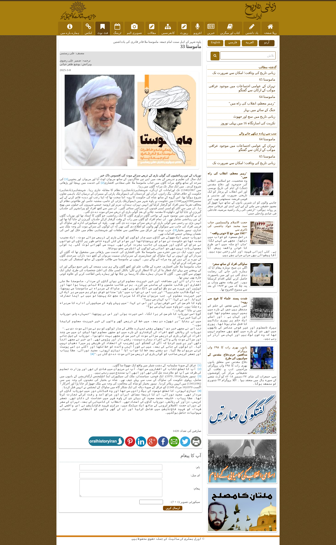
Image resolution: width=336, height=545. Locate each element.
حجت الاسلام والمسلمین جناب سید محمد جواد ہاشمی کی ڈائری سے (242, 228)
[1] (66, 179)
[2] (102, 182)
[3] (175, 230)
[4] (92, 354)
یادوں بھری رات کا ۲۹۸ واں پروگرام (242, 353)
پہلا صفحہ (270, 29)
